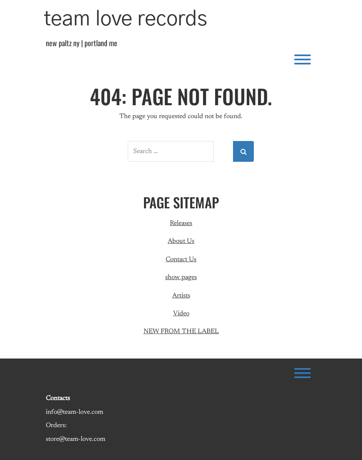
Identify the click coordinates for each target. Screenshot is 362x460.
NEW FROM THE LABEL (181, 331)
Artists (181, 295)
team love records (125, 19)
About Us (181, 241)
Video (181, 313)
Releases (181, 223)
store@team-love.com (75, 439)
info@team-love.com (74, 412)
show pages (181, 277)
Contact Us (181, 259)
